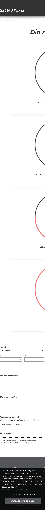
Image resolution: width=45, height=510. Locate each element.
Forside (2, 20)
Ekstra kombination (8, 397)
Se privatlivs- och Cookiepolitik (16, 489)
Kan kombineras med (9, 376)
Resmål (3, 347)
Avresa (3, 356)
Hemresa (28, 356)
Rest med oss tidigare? (9, 417)
